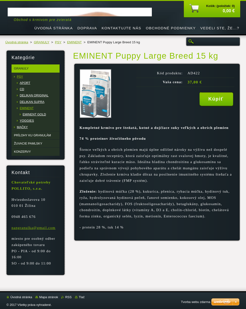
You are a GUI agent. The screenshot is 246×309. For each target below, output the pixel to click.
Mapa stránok (48, 297)
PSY (58, 42)
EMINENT (74, 42)
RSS (68, 297)
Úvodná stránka (16, 42)
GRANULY (41, 42)
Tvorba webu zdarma (195, 302)
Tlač (82, 297)
